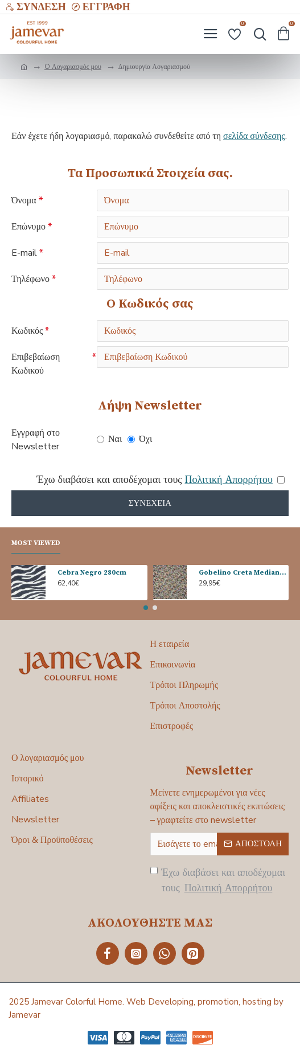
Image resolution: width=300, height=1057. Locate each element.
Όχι (140, 439)
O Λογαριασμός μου (72, 66)
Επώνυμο (28, 226)
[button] (145, 607)
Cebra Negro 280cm (91, 572)
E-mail (24, 253)
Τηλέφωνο (30, 279)
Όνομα (23, 200)
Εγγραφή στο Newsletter (35, 440)
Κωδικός (27, 331)
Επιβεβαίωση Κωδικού (35, 364)
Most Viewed (35, 543)
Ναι (109, 439)
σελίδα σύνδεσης (254, 136)
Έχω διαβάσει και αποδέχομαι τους (218, 881)
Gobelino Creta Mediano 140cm (244, 572)
